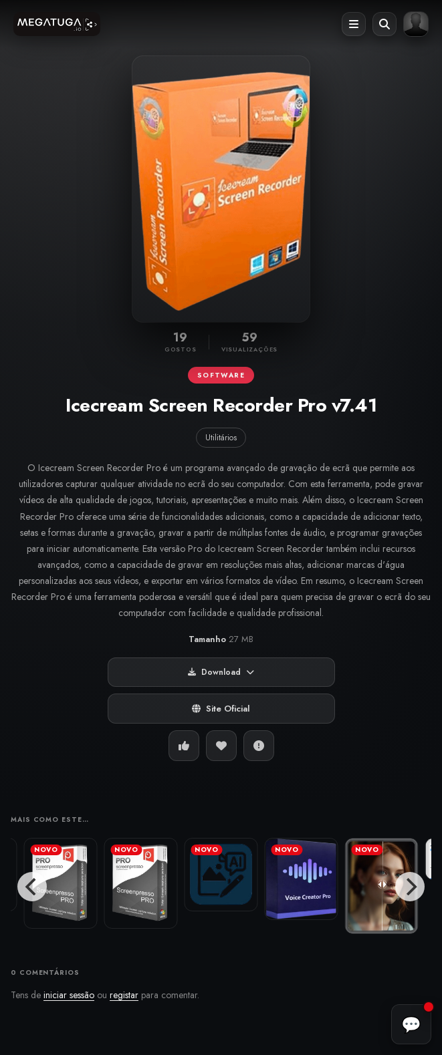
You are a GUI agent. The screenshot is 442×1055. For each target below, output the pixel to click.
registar (124, 995)
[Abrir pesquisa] (384, 24)
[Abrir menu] (354, 24)
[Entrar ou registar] (416, 24)
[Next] (410, 886)
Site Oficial (221, 708)
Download (221, 672)
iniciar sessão (68, 995)
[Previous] (32, 886)
